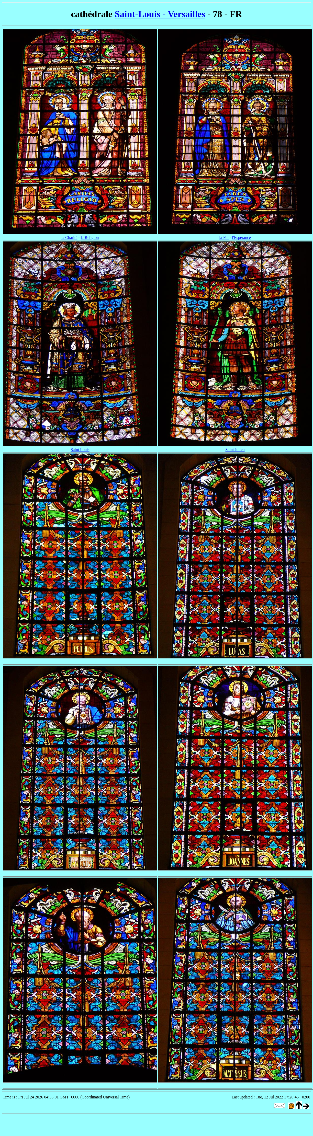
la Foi (224, 237)
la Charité (69, 237)
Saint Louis (80, 449)
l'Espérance (241, 237)
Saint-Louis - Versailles (160, 14)
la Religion (90, 237)
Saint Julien (234, 449)
